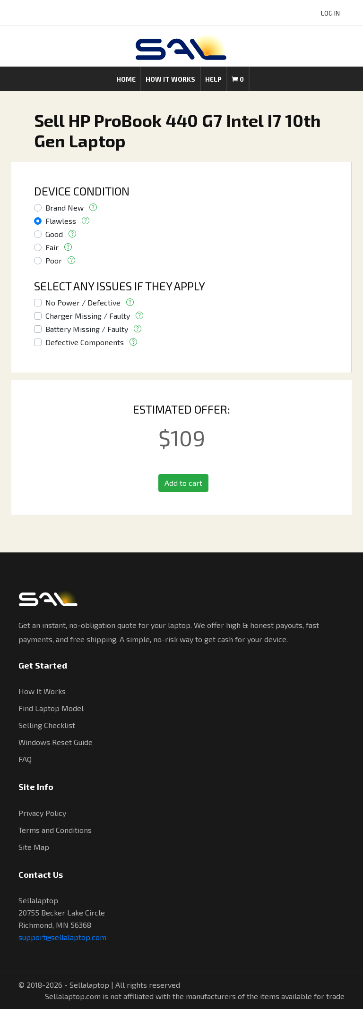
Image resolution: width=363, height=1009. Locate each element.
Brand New (64, 207)
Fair (52, 247)
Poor (53, 260)
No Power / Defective (83, 302)
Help (213, 79)
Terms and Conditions (55, 829)
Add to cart (183, 482)
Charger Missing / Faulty (87, 315)
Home (126, 79)
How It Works (42, 691)
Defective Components (84, 342)
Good (54, 233)
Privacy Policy (42, 812)
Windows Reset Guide (55, 742)
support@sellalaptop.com (62, 937)
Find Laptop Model (51, 708)
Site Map (33, 846)
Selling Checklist (46, 725)
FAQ (25, 759)
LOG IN (330, 13)
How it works (170, 79)
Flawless (60, 220)
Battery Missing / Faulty (86, 328)
